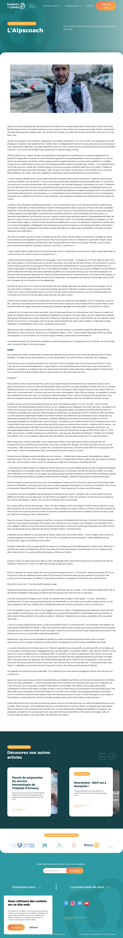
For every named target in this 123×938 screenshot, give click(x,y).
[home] (16, 5)
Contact (90, 6)
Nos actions (32, 6)
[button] (16, 927)
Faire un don (106, 6)
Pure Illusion (60, 934)
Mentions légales (109, 934)
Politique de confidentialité (89, 934)
